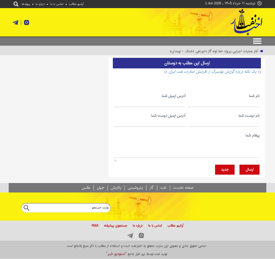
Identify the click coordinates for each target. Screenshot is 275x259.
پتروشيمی (135, 187)
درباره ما (40, 4)
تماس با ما (56, 4)
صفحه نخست (183, 187)
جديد (225, 169)
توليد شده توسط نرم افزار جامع (136, 254)
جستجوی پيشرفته (115, 225)
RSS (95, 225)
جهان (100, 187)
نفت (163, 187)
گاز (151, 187)
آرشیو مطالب (76, 4)
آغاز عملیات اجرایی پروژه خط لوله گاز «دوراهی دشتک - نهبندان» (214, 51)
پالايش (116, 187)
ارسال (249, 169)
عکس (86, 187)
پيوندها (26, 4)
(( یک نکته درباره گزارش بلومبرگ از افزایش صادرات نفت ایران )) (212, 71)
